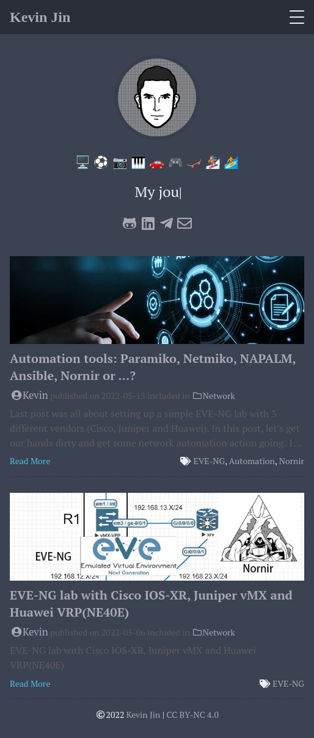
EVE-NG (209, 461)
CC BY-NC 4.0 (192, 714)
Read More (30, 461)
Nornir (291, 461)
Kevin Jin (40, 17)
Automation (252, 461)
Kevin (29, 395)
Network (213, 395)
